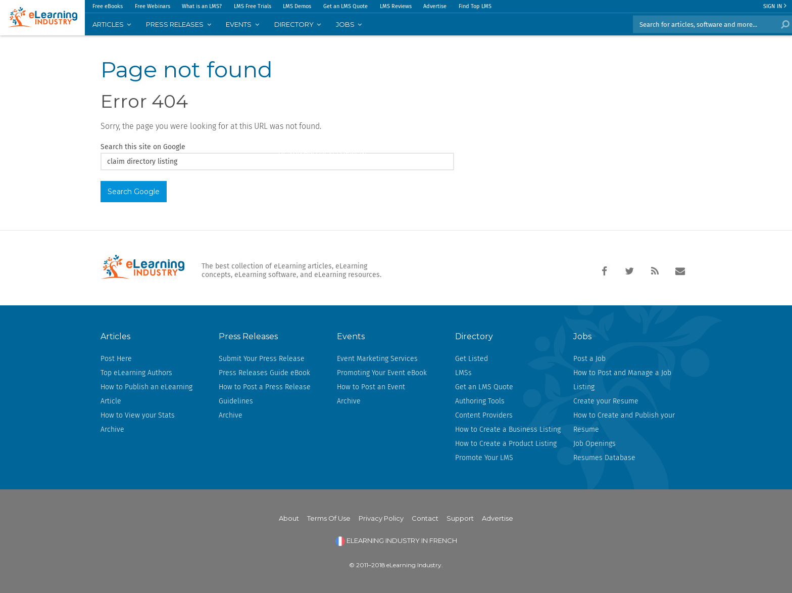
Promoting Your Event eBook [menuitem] (382, 373)
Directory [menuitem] (294, 24)
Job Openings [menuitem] (594, 443)
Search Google (134, 191)
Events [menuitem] (351, 336)
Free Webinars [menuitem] (152, 6)
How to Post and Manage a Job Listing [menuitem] (622, 380)
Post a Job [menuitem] (589, 358)
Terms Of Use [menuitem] (329, 518)
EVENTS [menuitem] (239, 24)
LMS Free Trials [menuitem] (252, 6)
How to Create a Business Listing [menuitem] (508, 429)
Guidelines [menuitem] (236, 401)
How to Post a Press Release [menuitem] (265, 387)
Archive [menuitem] (112, 429)
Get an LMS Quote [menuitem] (345, 6)
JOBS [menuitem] (345, 24)
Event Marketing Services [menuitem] (377, 358)
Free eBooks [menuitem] (107, 6)
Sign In (774, 6)
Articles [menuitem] (108, 24)
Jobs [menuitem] (582, 336)
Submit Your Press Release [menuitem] (262, 358)
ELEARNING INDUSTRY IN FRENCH (396, 540)
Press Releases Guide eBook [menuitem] (264, 373)
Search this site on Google (143, 147)
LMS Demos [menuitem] (297, 6)
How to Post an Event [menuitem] (371, 387)
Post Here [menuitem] (116, 358)
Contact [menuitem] (425, 518)
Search (783, 24)
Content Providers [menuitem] (484, 415)
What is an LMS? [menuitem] (202, 6)
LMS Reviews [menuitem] (396, 6)
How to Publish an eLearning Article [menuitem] (146, 394)
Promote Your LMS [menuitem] (484, 457)
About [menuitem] (289, 518)
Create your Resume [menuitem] (605, 401)
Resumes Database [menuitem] (604, 457)
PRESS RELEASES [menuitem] (175, 24)
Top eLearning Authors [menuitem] (136, 373)
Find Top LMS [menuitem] (475, 6)
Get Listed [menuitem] (471, 358)
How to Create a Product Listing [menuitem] (506, 443)
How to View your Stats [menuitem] (138, 415)
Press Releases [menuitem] (248, 336)
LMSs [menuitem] (463, 373)
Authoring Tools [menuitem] (480, 401)
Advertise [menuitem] (435, 6)
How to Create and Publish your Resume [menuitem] (624, 422)
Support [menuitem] (460, 518)
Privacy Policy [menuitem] (381, 518)
